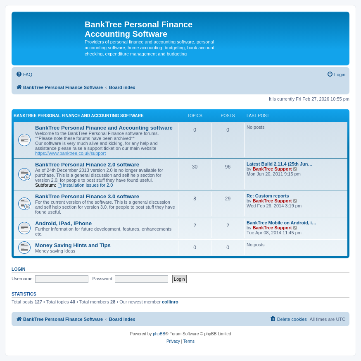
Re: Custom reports (268, 195)
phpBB (159, 334)
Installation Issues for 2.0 (85, 185)
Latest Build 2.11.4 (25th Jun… (280, 163)
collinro (170, 301)
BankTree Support (272, 168)
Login (18, 269)
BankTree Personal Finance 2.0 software (87, 164)
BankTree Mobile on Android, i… (281, 222)
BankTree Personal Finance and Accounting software (79, 115)
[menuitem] (24, 74)
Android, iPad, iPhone (63, 223)
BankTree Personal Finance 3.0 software (87, 196)
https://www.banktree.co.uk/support (70, 153)
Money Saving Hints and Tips (73, 245)
